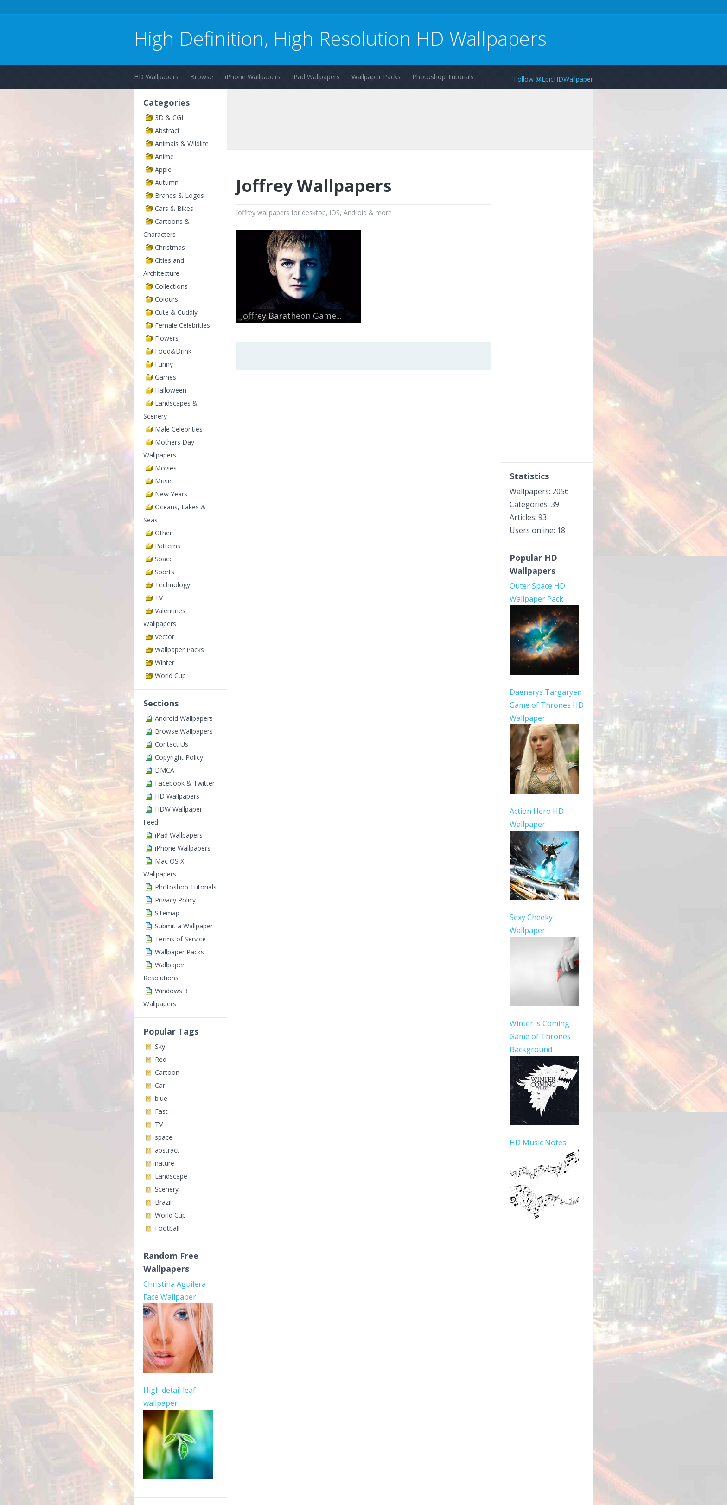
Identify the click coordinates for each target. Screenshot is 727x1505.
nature (164, 1163)
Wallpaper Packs (376, 76)
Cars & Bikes (174, 208)
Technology (172, 584)
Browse (201, 76)
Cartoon (167, 1072)
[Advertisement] (303, 8)
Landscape (171, 1176)
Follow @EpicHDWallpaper (553, 79)
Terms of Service (180, 938)
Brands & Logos (179, 195)
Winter (164, 662)
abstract (167, 1150)
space (163, 1137)
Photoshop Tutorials (443, 76)
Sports (164, 571)
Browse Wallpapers (184, 731)
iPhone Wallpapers (253, 76)
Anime (164, 156)
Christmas (170, 247)
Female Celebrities (182, 325)
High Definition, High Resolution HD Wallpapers (340, 38)
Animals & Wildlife (182, 143)
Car (160, 1085)
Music (163, 480)
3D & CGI (169, 117)
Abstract (167, 130)
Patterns (167, 545)
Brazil (163, 1202)
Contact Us (171, 744)
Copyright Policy (179, 757)
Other (163, 532)
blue (161, 1098)
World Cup (170, 675)
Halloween (170, 390)
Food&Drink (173, 351)
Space (164, 558)
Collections (171, 286)
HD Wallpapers (156, 76)
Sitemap (167, 912)
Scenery (167, 1189)
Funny (164, 364)
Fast (161, 1111)
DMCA (164, 770)
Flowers (167, 338)
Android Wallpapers (184, 718)
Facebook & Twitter (185, 783)
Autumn (167, 182)
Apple (163, 169)
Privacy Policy (175, 899)
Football (167, 1228)
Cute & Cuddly (176, 312)
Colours (166, 299)
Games (165, 377)
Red (160, 1059)
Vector (164, 636)
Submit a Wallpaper (184, 925)
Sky (160, 1046)
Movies (166, 468)
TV (159, 597)
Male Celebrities (179, 429)
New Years (171, 493)
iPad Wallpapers (316, 76)
